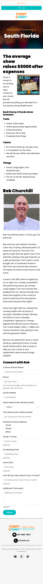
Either (8, 432)
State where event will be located (18, 402)
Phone (6, 377)
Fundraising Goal (11, 449)
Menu (21, 8)
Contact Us (23, 540)
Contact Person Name (13, 367)
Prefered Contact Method (15, 422)
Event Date (8, 462)
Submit (9, 512)
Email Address (9, 393)
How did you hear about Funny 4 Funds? (21, 475)
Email (8, 425)
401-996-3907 (24, 534)
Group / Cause (10, 436)
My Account (21, 3)
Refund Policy (31, 549)
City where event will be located (17, 412)
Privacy (16, 549)
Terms (23, 549)
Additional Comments (13, 488)
